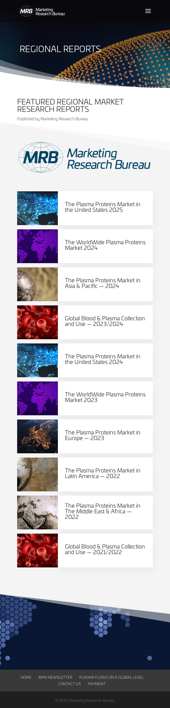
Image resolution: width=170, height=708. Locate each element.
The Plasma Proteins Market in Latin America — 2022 (102, 473)
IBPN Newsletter (55, 677)
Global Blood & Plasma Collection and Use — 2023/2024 (105, 320)
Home (26, 677)
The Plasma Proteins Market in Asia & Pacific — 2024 (102, 282)
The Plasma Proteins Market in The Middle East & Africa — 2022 (102, 510)
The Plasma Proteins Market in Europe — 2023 (102, 434)
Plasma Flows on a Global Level (111, 677)
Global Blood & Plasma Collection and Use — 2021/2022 (105, 549)
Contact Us (69, 683)
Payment (97, 683)
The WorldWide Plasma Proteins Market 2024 (105, 244)
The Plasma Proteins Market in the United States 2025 (102, 206)
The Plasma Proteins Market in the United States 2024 (102, 358)
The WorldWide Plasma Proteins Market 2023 (105, 396)
